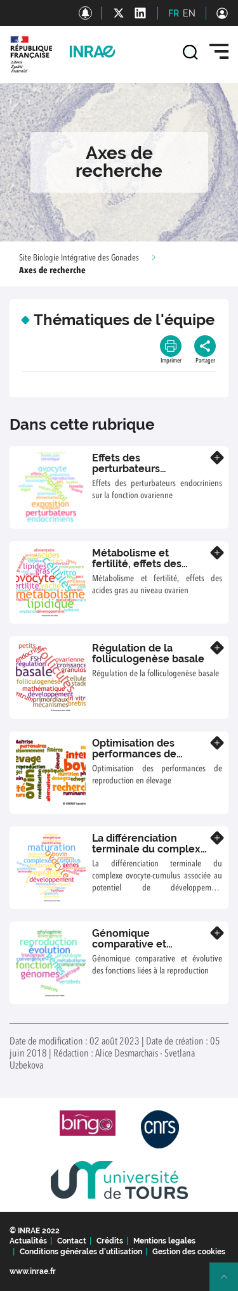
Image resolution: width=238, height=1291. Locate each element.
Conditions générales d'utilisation (81, 1251)
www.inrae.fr (33, 1271)
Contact (71, 1240)
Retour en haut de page (229, 1282)
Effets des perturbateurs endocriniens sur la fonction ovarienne (138, 475)
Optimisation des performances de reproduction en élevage (134, 760)
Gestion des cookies (188, 1251)
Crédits (109, 1240)
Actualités (28, 1240)
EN (189, 13)
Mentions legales (164, 1240)
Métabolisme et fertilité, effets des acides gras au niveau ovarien (144, 570)
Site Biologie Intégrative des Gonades (79, 258)
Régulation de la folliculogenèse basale (148, 653)
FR (173, 13)
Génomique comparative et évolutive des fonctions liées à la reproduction (150, 950)
